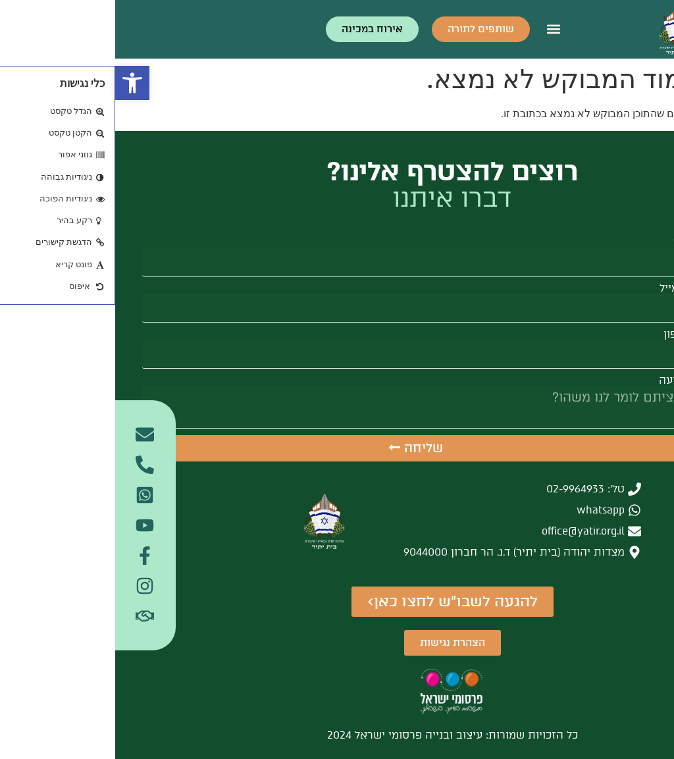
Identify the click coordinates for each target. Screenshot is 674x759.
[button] (17, 83)
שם (566, 243)
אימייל (559, 288)
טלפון (561, 334)
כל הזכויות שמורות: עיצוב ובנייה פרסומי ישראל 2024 (337, 735)
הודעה (559, 380)
